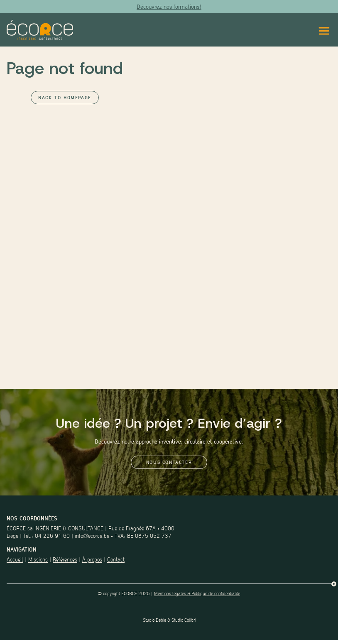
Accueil (15, 560)
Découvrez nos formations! (169, 6)
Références (65, 560)
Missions (38, 560)
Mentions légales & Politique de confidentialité (197, 593)
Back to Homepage (64, 98)
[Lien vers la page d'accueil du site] (40, 30)
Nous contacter (169, 462)
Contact (116, 560)
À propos (92, 560)
